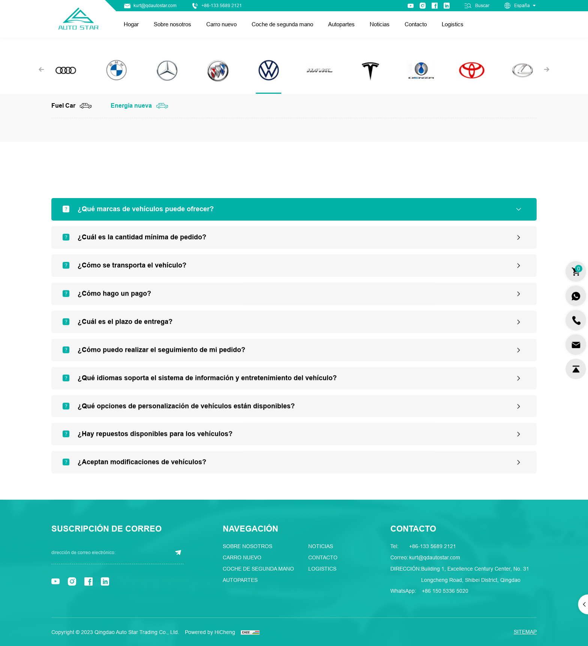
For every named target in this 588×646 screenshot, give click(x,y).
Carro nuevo (221, 24)
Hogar (131, 24)
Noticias (380, 24)
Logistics (453, 24)
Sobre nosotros (172, 24)
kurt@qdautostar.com (155, 5)
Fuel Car (63, 106)
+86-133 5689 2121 (221, 5)
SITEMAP (525, 631)
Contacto (416, 24)
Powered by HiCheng (210, 632)
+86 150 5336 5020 (445, 591)
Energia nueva (131, 106)
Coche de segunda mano (282, 24)
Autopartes (341, 24)
